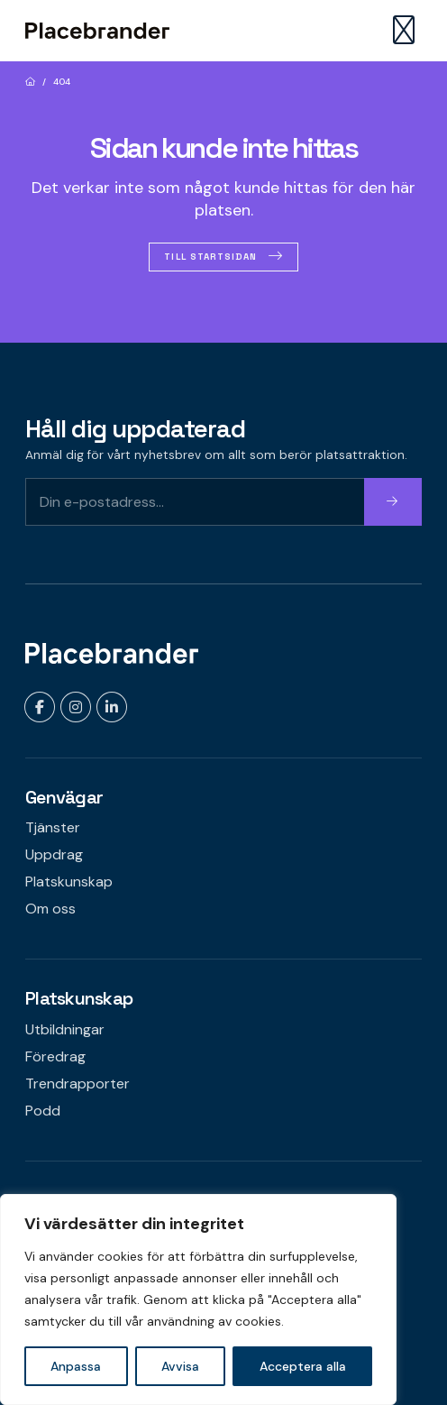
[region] (198, 1299)
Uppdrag (54, 854)
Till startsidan (210, 256)
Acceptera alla (303, 1366)
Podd (42, 1110)
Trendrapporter (77, 1083)
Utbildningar (65, 1029)
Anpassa (75, 1366)
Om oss (50, 908)
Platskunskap (69, 881)
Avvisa (180, 1366)
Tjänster (52, 827)
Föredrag (55, 1056)
